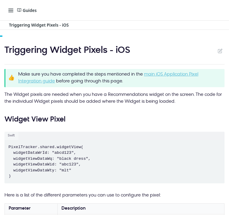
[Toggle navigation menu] (11, 10)
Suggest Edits (219, 50)
